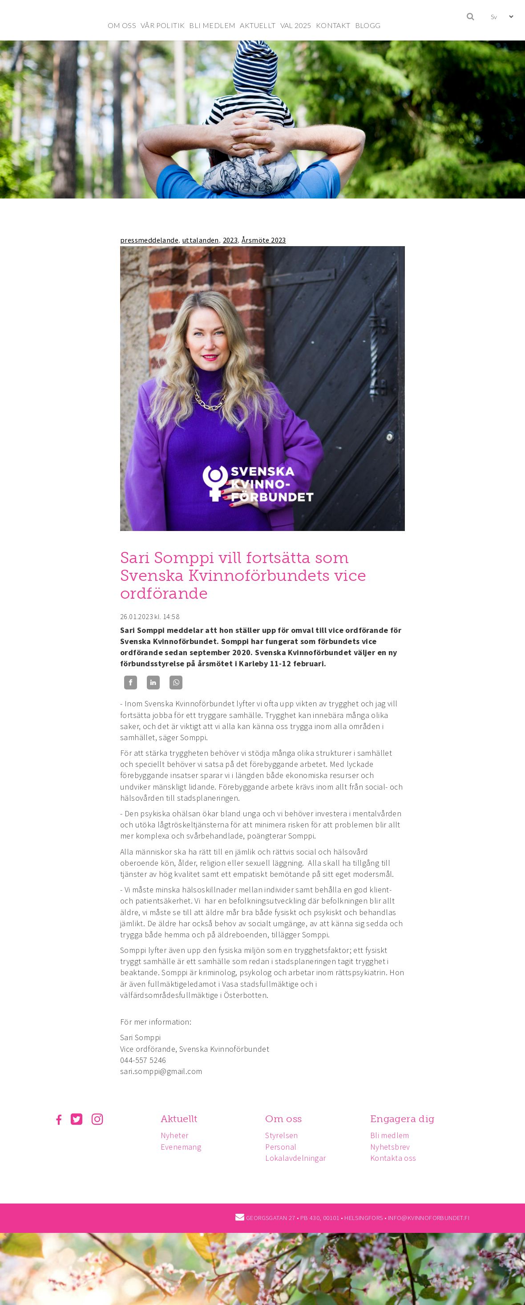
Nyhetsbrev (390, 1147)
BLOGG (368, 25)
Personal (280, 1147)
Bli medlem (389, 1135)
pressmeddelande (149, 239)
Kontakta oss (393, 1158)
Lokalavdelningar (295, 1158)
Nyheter (175, 1135)
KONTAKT (333, 25)
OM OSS (122, 25)
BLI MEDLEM (212, 25)
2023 (230, 239)
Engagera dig (402, 1119)
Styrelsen (281, 1135)
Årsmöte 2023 (264, 239)
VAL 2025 (295, 25)
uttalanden (200, 239)
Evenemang (181, 1147)
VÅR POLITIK (163, 25)
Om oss (283, 1119)
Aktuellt (179, 1119)
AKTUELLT (257, 25)
